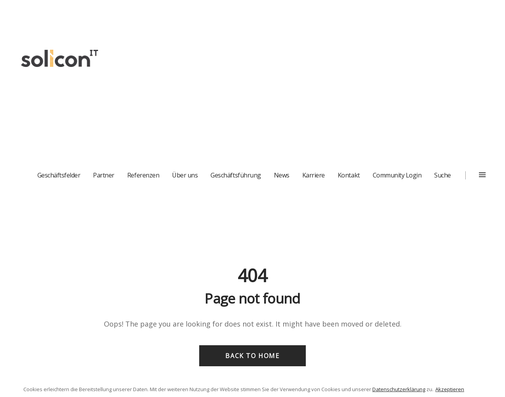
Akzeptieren (449, 389)
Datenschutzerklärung (398, 389)
